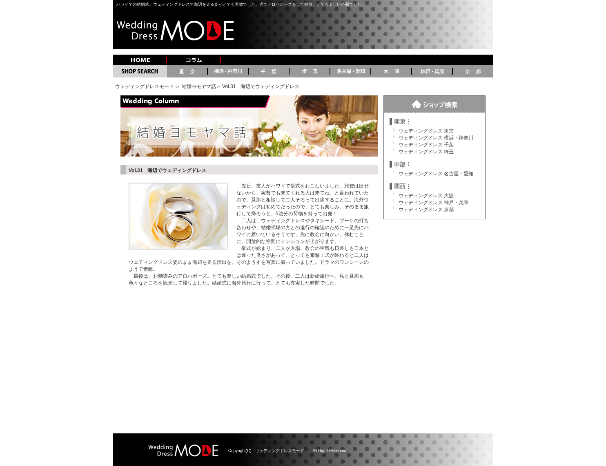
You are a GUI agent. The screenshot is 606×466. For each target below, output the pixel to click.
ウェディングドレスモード (144, 86)
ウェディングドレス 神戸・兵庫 (433, 202)
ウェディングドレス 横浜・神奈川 (436, 138)
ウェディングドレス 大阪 (426, 196)
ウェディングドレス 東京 (426, 131)
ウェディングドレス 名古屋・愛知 (436, 174)
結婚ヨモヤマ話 (199, 86)
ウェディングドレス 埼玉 (426, 152)
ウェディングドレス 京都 (426, 209)
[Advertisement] (303, 360)
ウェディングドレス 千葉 (426, 145)
